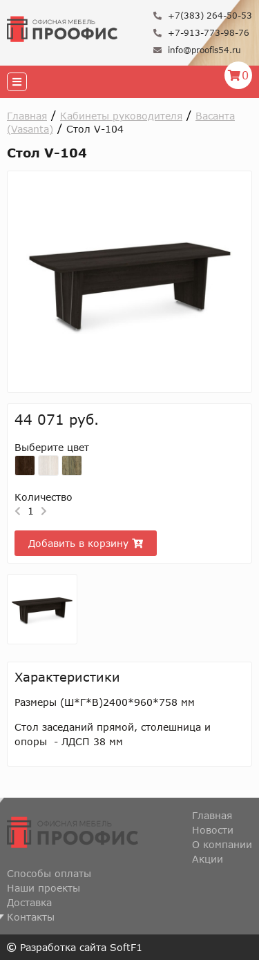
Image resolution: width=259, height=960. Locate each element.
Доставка (29, 902)
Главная (27, 116)
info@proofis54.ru (197, 50)
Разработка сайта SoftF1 (74, 947)
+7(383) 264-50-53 (202, 15)
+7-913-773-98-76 (201, 33)
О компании (222, 844)
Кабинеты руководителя (121, 116)
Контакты (31, 917)
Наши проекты (43, 888)
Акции (207, 859)
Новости (212, 830)
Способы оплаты (49, 873)
